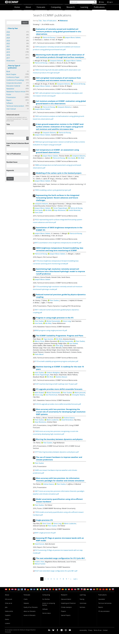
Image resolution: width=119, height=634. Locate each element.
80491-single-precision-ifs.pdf (45, 533)
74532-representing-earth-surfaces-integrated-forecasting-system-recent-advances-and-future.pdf (57, 221)
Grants (7, 619)
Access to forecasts (29, 615)
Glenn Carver (46, 523)
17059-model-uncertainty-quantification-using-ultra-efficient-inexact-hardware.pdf (58, 513)
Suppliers (8, 615)
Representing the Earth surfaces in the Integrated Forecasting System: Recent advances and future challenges (57, 197)
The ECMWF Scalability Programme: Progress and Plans (59, 335)
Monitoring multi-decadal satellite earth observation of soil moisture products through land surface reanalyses (60, 56)
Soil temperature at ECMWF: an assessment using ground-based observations (57, 151)
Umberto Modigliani (53, 373)
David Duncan (39, 544)
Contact (105, 630)
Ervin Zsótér (39, 212)
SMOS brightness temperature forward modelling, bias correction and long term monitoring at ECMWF (59, 249)
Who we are (8, 599)
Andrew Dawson (69, 418)
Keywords (10, 170)
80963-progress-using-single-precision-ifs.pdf (50, 330)
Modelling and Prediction (68, 603)
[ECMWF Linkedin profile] (49, 630)
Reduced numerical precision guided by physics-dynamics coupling (61, 295)
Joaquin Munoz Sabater (73, 37)
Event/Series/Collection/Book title (17, 144)
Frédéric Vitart (39, 562)
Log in (110, 2)
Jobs (6, 607)
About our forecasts (30, 611)
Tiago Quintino (48, 339)
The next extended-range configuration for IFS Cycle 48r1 (60, 558)
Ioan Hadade (73, 343)
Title (8, 124)
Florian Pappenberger (60, 208)
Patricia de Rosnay (49, 37)
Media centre (9, 611)
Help (101, 2)
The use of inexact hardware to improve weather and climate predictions (59, 458)
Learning (84, 7)
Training (82, 599)
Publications (99, 7)
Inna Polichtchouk (51, 395)
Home (17, 7)
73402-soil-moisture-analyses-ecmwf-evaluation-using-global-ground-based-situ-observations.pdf (58, 117)
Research (71, 7)
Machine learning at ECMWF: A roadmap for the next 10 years (60, 367)
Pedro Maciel (39, 354)
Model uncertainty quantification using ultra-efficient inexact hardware (59, 500)
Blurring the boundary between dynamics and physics (59, 439)
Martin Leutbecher (53, 420)
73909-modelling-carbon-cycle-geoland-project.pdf (52, 190)
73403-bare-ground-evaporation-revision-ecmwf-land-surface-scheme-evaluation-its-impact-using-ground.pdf (59, 143)
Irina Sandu (71, 158)
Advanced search (12, 115)
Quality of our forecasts (31, 607)
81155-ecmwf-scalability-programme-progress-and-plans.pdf (56, 361)
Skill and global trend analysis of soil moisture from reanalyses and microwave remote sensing (58, 79)
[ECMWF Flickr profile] (62, 630)
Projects (63, 611)
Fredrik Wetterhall (74, 210)
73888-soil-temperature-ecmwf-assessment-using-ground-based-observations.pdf (57, 166)
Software (45, 609)
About (28, 7)
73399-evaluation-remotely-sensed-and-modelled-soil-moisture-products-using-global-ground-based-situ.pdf (57, 48)
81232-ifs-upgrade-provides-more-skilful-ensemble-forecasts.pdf (57, 404)
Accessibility (83, 630)
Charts (26, 599)
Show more (10, 61)
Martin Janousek (80, 393)
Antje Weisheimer (60, 210)
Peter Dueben (54, 300)
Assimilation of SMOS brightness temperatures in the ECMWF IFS (59, 228)
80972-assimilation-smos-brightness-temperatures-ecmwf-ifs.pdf (57, 243)
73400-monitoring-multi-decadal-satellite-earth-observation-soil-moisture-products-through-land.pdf (57, 71)
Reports (100, 607)
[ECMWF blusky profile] (53, 630)
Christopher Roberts (78, 395)
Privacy (90, 630)
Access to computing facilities (48, 604)
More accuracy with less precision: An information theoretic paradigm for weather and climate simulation (60, 479)
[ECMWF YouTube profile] (70, 630)
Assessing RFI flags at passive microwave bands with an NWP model (60, 539)
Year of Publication (13, 154)
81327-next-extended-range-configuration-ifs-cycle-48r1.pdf (55, 571)
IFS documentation (104, 611)
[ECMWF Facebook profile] (57, 630)
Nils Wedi (81, 158)
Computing (56, 7)
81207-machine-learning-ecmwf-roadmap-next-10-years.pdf (55, 384)
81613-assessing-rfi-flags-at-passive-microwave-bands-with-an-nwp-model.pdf (58, 551)
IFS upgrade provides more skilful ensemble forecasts (59, 389)
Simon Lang (67, 321)
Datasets (26, 603)
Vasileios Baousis (61, 377)
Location (7, 623)
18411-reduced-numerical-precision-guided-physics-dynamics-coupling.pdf (56, 311)
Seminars (82, 607)
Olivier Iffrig (59, 345)
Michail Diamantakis (53, 321)
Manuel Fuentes (40, 564)
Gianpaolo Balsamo (56, 61)
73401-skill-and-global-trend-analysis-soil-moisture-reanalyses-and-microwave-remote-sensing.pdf (58, 94)
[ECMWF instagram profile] (66, 630)
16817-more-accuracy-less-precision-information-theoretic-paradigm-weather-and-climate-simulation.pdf (59, 492)
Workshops (83, 603)
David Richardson (67, 420)
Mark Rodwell (39, 393)
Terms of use (97, 630)
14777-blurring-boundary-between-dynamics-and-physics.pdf (56, 452)
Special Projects (65, 615)
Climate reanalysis (66, 607)
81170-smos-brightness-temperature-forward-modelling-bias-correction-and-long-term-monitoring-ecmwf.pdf (56, 262)
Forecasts (41, 7)
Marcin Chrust (39, 341)
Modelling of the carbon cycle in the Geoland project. (59, 173)
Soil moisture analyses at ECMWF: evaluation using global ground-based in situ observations (61, 102)
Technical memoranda (104, 603)
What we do (8, 603)
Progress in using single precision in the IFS (54, 318)
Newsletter (101, 599)
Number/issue (11, 162)
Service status (46, 613)
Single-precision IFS (44, 520)
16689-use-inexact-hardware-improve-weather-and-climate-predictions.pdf (55, 471)
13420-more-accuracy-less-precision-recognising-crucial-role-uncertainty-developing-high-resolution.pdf (56, 432)
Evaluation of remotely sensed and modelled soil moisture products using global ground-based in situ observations (58, 31)
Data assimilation (66, 599)
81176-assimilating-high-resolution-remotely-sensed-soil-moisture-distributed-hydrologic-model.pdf (58, 287)
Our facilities (46, 599)
